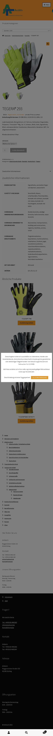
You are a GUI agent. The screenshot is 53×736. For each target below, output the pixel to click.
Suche (26, 732)
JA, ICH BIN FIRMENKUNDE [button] (39, 378)
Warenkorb (41, 731)
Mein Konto (9, 732)
